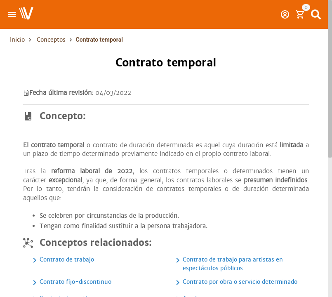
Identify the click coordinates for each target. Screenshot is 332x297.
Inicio (17, 39)
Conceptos (51, 39)
